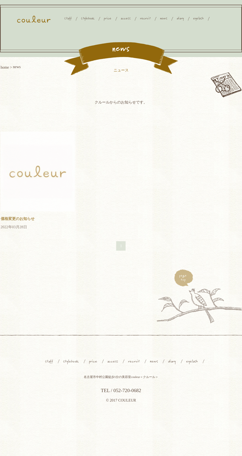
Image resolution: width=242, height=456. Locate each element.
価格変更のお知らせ (18, 219)
